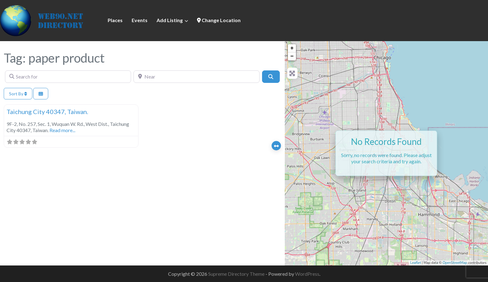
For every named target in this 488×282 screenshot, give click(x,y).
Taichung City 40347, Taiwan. (47, 111)
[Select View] (40, 93)
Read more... (62, 130)
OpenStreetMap (455, 262)
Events (140, 20)
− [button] (292, 56)
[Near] (197, 76)
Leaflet (415, 262)
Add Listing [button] (170, 20)
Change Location (219, 20)
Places (115, 20)
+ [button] (292, 48)
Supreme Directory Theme (236, 274)
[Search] (270, 76)
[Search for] (68, 76)
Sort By (18, 93)
